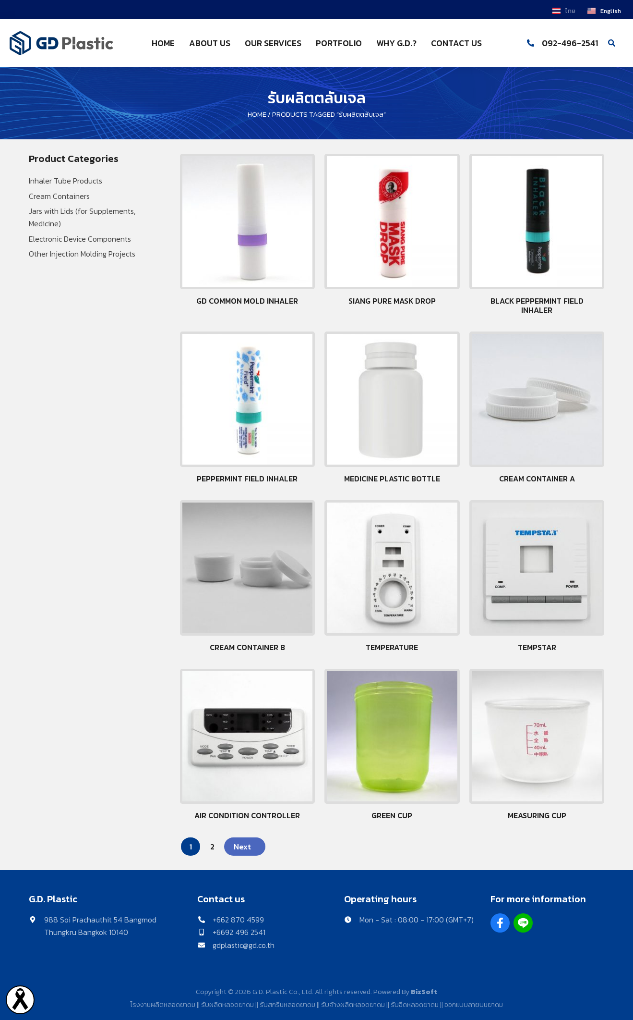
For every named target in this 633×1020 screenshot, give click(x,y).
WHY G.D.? (396, 43)
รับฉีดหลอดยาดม (415, 1004)
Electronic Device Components (80, 239)
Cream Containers (59, 196)
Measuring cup (537, 815)
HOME (163, 43)
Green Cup (391, 815)
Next (242, 846)
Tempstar (537, 647)
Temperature (392, 647)
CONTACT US (456, 43)
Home (257, 114)
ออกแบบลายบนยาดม (473, 1004)
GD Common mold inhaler (247, 301)
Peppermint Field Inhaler (247, 478)
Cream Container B (247, 647)
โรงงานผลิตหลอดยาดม (162, 1004)
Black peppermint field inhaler (537, 305)
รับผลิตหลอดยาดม (227, 1004)
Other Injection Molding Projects (82, 253)
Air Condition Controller (247, 815)
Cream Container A (537, 478)
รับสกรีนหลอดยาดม (287, 1004)
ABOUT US (209, 43)
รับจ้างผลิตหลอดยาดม (353, 1004)
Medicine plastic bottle (392, 478)
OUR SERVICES (273, 43)
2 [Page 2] (212, 846)
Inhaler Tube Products (65, 180)
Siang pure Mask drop (392, 301)
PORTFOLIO (339, 43)
